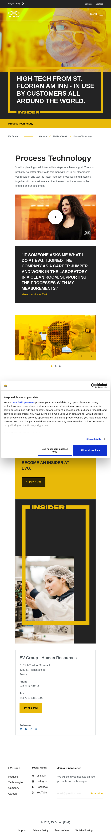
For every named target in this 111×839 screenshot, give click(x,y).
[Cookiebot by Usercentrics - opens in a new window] (93, 385)
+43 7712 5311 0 (29, 686)
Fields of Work (60, 136)
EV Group (13, 136)
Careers (43, 136)
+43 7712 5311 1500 (31, 698)
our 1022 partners (24, 402)
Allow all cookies (90, 450)
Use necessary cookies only (55, 450)
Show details (93, 439)
